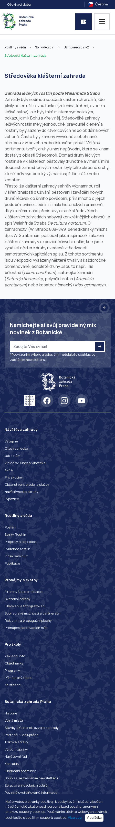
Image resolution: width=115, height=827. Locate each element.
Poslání (10, 527)
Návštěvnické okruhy (21, 491)
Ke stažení (13, 685)
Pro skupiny (14, 477)
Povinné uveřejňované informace (31, 792)
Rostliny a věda (15, 47)
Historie (11, 713)
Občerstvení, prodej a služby (27, 484)
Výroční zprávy (16, 749)
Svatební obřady (17, 598)
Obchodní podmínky (20, 771)
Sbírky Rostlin (44, 47)
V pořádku (94, 818)
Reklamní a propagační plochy (28, 620)
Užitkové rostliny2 (76, 47)
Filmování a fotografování (25, 606)
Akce (9, 470)
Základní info (15, 656)
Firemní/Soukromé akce (23, 591)
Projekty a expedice (20, 541)
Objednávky (14, 663)
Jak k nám (12, 455)
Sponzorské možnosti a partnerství (32, 613)
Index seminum (16, 556)
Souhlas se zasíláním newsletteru (31, 778)
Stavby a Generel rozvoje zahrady (32, 727)
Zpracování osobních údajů (26, 785)
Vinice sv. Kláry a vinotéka (25, 463)
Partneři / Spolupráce (21, 734)
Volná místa (14, 720)
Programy (12, 670)
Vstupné (11, 441)
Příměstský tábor (18, 677)
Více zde (74, 817)
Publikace (12, 563)
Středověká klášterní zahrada (25, 55)
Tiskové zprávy (16, 742)
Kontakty (12, 763)
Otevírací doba (19, 4)
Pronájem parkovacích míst (26, 627)
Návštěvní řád (16, 756)
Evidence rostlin (17, 549)
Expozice (12, 499)
